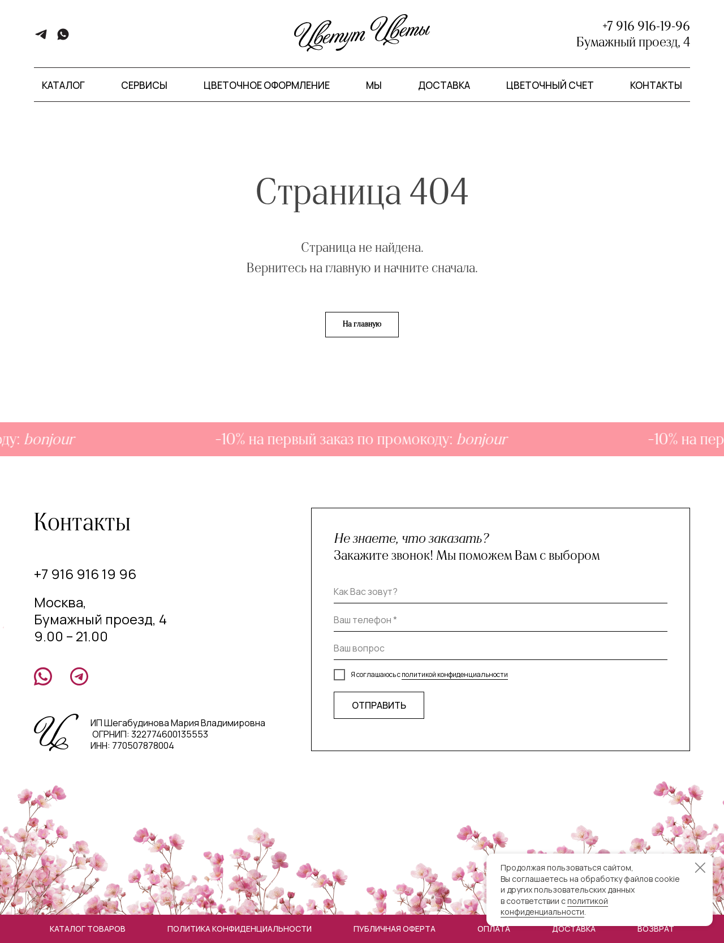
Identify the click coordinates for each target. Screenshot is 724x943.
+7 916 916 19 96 (85, 573)
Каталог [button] (63, 85)
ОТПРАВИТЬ (379, 705)
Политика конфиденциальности (239, 928)
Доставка (444, 85)
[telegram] (41, 38)
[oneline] (500, 648)
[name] (500, 592)
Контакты (656, 85)
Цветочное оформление (267, 85)
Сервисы (144, 85)
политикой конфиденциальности (455, 674)
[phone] (500, 620)
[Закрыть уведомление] (700, 867)
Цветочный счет (550, 85)
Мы (374, 85)
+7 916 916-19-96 (646, 26)
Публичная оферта (395, 928)
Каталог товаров (88, 928)
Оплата (493, 928)
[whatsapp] (63, 38)
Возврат (655, 928)
